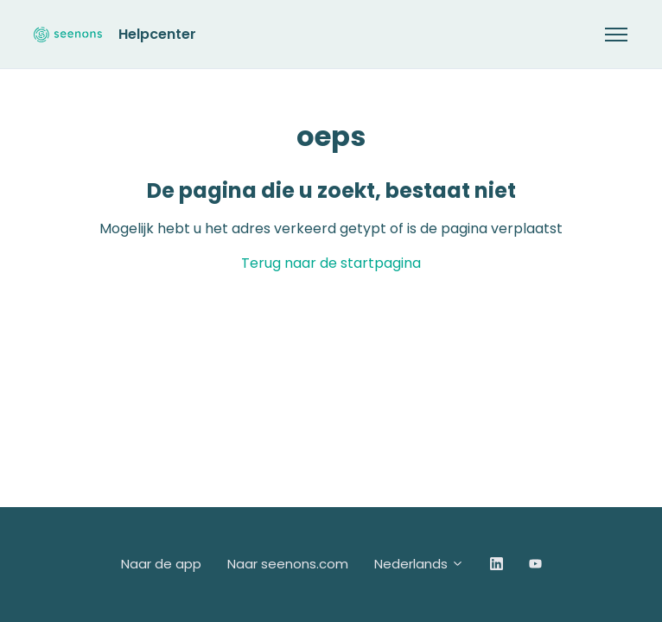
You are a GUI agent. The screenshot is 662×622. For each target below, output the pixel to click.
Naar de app (161, 564)
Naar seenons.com (287, 564)
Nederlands (419, 564)
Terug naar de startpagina (331, 263)
